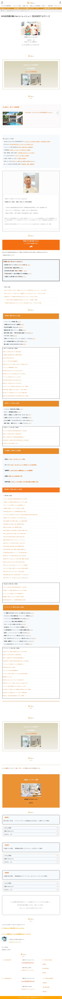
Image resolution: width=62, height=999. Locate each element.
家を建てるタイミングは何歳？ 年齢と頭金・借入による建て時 (14, 555)
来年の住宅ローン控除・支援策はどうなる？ (11, 443)
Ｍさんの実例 (7, 828)
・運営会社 (44, 972)
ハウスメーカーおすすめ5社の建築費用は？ (10, 361)
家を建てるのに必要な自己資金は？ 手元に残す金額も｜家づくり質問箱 (15, 395)
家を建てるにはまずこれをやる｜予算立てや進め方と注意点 (14, 561)
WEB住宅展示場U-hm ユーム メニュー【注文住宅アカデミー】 (18, 10)
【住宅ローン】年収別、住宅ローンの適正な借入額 (12, 351)
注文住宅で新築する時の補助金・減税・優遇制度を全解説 (13, 546)
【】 (25, 147)
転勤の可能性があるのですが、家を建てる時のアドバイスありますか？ (16, 574)
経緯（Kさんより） (9, 858)
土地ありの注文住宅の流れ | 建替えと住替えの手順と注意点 (13, 536)
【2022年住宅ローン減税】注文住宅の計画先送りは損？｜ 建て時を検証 (16, 440)
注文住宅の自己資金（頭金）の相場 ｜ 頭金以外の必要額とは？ (14, 549)
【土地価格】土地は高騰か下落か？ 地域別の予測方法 (12, 354)
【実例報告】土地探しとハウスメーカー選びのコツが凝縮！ (14, 508)
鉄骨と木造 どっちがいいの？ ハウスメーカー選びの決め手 (13, 571)
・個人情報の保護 (45, 968)
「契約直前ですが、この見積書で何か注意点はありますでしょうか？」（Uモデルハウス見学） (21, 296)
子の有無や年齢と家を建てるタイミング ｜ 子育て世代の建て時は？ (15, 552)
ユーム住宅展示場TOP (7, 959)
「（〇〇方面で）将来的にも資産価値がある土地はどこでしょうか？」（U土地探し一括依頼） (21, 299)
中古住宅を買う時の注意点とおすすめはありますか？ (12, 380)
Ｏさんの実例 (7, 883)
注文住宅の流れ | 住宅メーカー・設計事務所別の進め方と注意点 (14, 511)
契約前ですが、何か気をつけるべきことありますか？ (12, 383)
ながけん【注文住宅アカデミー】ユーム (35, 997)
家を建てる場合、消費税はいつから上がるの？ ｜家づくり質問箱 (15, 389)
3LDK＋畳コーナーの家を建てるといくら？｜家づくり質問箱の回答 (15, 392)
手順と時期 (50, 5)
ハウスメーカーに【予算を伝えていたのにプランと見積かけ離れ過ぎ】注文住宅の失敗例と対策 (20, 514)
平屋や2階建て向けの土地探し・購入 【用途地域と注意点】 (14, 524)
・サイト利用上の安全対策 (47, 959)
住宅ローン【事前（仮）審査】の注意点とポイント (23, 161)
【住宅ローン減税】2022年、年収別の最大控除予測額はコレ (13, 437)
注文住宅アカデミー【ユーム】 (28, 970)
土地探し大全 (25, 5)
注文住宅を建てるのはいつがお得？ (9, 667)
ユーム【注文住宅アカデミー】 (28, 962)
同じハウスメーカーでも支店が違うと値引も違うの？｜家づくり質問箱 (15, 386)
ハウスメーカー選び (17, 5)
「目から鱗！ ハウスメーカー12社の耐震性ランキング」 (38, 112)
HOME (3, 10)
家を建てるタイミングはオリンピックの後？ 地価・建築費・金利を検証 (16, 558)
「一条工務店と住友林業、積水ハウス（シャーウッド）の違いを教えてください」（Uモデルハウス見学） (23, 302)
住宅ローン (44, 5)
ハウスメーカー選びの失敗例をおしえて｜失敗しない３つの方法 (15, 686)
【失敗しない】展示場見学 (34, 5)
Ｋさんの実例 (7, 855)
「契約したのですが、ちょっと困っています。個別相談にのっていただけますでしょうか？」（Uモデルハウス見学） (25, 293)
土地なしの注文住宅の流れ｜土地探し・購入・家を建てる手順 (14, 533)
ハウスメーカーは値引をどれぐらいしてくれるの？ (12, 376)
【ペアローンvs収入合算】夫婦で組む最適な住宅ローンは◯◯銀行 (15, 430)
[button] (31, 828)
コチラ (21, 267)
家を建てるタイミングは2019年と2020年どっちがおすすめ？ (14, 543)
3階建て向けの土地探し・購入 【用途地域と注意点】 (12, 527)
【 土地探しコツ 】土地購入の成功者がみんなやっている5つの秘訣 (15, 502)
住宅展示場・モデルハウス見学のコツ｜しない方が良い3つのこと (15, 517)
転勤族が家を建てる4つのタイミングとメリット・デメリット (14, 539)
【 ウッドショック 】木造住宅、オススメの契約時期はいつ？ (14, 505)
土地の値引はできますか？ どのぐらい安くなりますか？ (13, 370)
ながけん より (8, 834)
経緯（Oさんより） (9, 886)
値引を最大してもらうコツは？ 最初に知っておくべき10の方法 (14, 373)
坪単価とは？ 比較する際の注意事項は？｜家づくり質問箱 (13, 695)
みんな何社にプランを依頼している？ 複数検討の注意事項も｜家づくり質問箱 (17, 689)
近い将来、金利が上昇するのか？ (9, 357)
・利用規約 (44, 964)
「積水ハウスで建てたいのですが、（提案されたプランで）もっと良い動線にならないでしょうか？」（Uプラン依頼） (25, 290)
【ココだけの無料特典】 (6, 5)
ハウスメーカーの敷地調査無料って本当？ (10, 367)
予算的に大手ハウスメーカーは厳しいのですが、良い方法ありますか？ (15, 364)
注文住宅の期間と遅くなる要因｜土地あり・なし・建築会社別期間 (15, 520)
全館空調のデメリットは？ (7, 676)
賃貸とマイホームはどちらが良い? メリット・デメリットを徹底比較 (15, 565)
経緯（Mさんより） (9, 831)
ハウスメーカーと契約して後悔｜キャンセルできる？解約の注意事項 (15, 568)
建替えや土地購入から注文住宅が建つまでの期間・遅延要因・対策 (15, 530)
